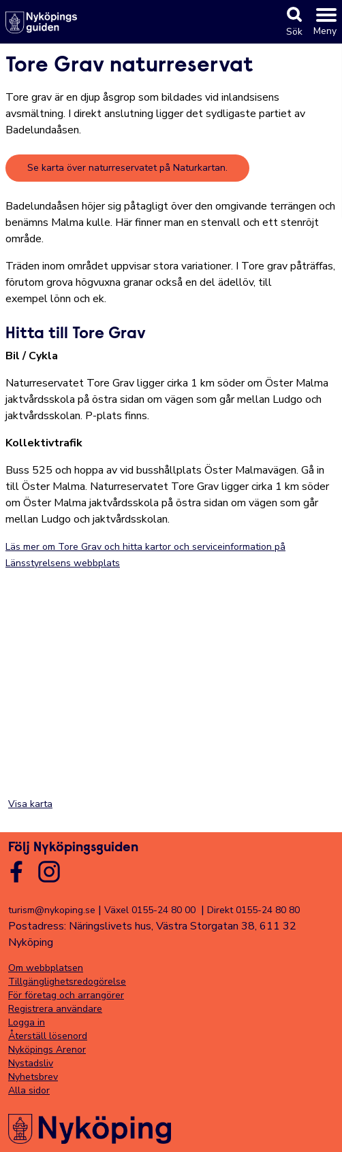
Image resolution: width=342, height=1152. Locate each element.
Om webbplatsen (45, 967)
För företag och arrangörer (66, 995)
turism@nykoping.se (51, 910)
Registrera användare (55, 1008)
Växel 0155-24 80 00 (150, 910)
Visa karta (30, 803)
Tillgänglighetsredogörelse (67, 981)
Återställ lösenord (47, 1036)
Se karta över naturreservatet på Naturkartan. (127, 167)
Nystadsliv (30, 1063)
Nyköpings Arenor (47, 1049)
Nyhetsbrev (33, 1076)
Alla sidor (29, 1090)
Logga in (26, 1022)
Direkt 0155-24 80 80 (253, 910)
